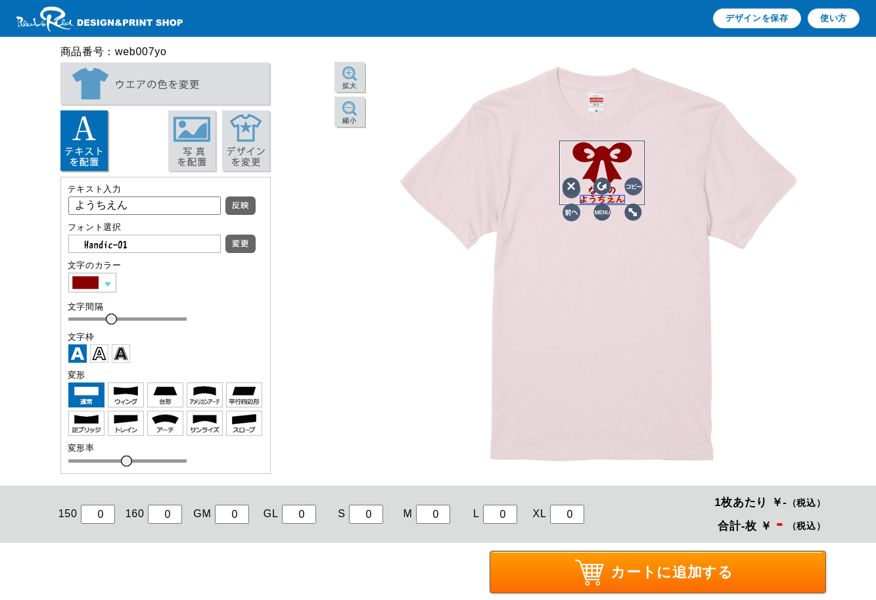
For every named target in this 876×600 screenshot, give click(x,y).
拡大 (349, 85)
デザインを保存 (757, 18)
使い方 (833, 18)
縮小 (349, 120)
